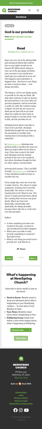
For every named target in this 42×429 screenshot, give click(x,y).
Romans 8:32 (13, 51)
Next (33, 258)
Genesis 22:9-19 (27, 51)
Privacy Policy (21, 398)
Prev (9, 258)
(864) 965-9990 (21, 377)
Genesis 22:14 (19, 171)
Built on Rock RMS (21, 384)
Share (21, 249)
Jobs (21, 395)
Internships (21, 392)
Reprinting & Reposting (21, 403)
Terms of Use (21, 401)
